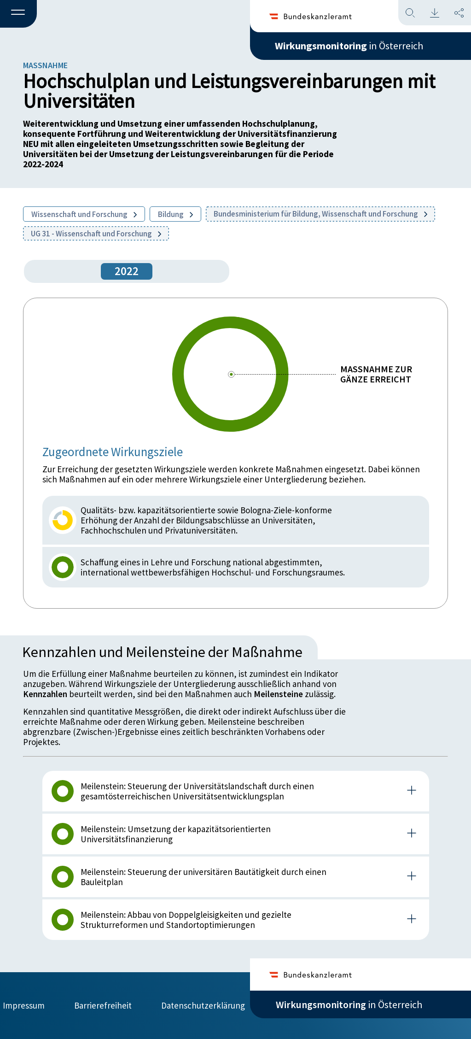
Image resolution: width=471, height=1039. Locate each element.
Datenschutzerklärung (203, 1005)
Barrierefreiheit (103, 1005)
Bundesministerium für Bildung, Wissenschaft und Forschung (320, 214)
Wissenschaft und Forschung (84, 214)
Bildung (175, 214)
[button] (18, 14)
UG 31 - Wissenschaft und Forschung (96, 234)
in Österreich (349, 45)
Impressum (24, 1005)
